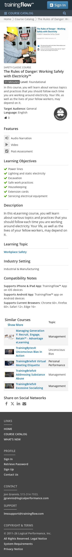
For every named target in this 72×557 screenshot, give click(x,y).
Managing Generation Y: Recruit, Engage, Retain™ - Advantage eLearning (30, 336)
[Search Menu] (64, 13)
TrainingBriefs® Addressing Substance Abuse (30, 374)
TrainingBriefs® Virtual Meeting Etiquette (31, 363)
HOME (8, 429)
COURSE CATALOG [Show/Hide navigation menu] (18, 13)
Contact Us (11, 474)
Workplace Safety (15, 252)
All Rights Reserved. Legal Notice (25, 538)
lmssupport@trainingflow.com (24, 513)
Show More (15, 325)
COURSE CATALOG (15, 434)
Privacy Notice (13, 549)
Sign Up (9, 469)
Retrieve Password (16, 464)
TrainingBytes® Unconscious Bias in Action (29, 351)
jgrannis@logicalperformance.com (26, 498)
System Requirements (18, 544)
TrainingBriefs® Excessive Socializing (29, 386)
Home (7, 19)
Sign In (57, 5)
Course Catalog (24, 19)
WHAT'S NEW (12, 439)
